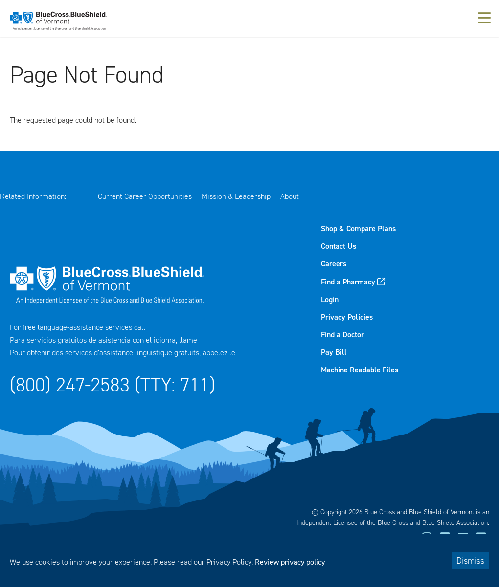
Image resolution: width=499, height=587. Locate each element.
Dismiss (470, 560)
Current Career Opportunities (145, 196)
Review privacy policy (290, 562)
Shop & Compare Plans (358, 228)
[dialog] (249, 560)
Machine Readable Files (359, 370)
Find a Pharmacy (348, 282)
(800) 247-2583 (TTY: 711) (112, 385)
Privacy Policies (347, 317)
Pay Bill (334, 352)
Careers (333, 264)
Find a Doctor (342, 334)
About (289, 196)
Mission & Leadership (236, 196)
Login (330, 299)
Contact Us (338, 246)
